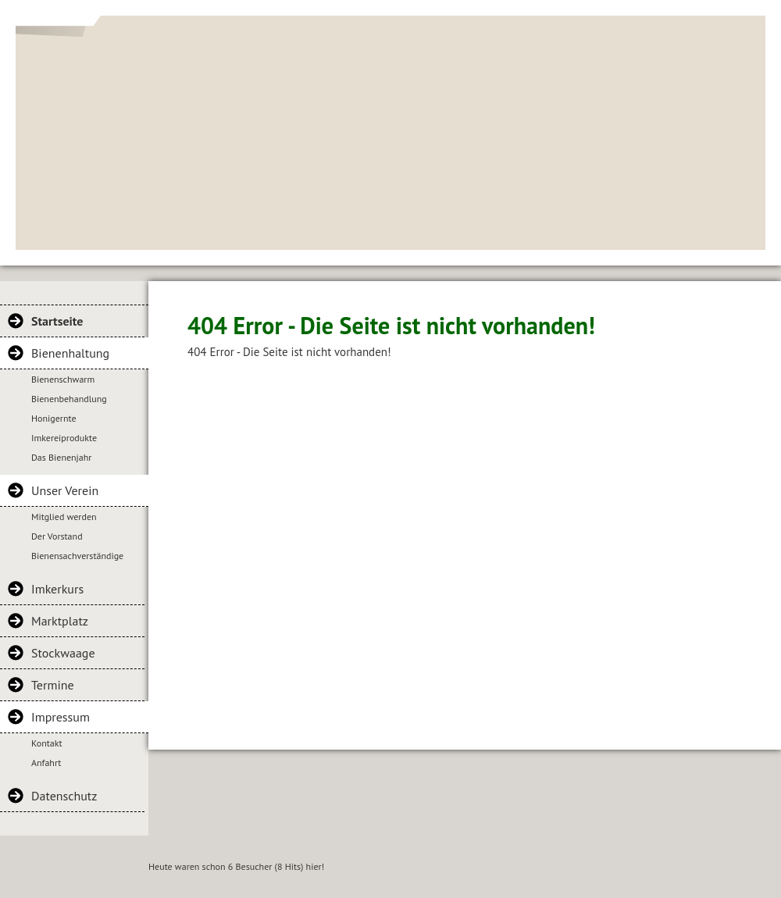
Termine (52, 685)
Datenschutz (64, 796)
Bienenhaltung (70, 353)
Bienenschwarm (63, 379)
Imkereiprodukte (64, 438)
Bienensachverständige (77, 555)
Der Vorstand (57, 536)
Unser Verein (64, 490)
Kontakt (46, 743)
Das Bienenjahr (61, 457)
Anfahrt (46, 762)
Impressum (60, 717)
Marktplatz (59, 621)
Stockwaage (63, 653)
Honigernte (54, 418)
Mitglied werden (64, 516)
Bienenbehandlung (69, 398)
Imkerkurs (57, 589)
